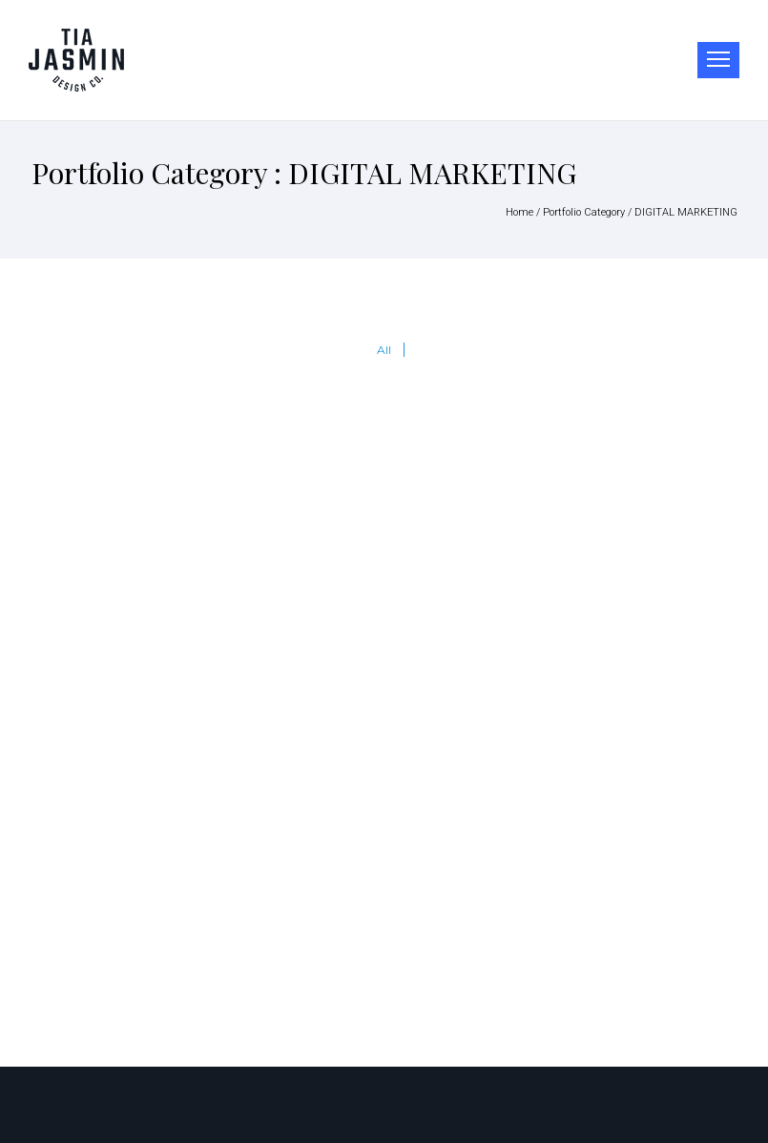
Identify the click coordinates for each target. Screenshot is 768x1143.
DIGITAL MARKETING (685, 212)
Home (519, 212)
